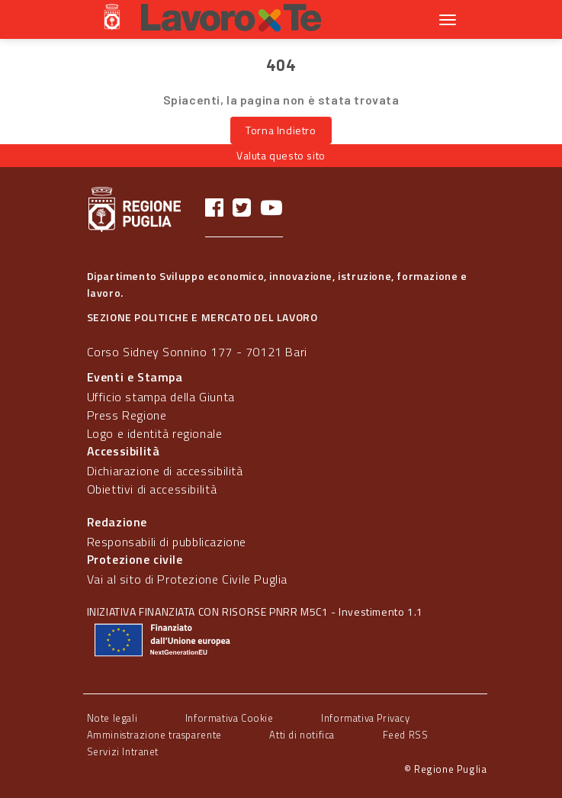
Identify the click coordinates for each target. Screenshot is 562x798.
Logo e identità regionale (155, 433)
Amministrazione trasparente (154, 734)
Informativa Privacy (365, 718)
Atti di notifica (302, 734)
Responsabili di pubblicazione (166, 542)
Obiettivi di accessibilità (152, 489)
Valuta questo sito (281, 155)
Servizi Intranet (123, 751)
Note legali (112, 718)
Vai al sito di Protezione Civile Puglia (187, 579)
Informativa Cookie (229, 718)
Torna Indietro (281, 130)
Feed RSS (406, 734)
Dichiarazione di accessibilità (165, 471)
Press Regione (127, 415)
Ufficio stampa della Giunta (161, 397)
